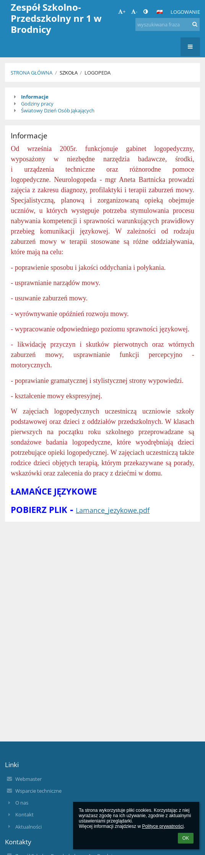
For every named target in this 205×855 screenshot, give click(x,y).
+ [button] (121, 11)
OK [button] (185, 838)
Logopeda (98, 72)
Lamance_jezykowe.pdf (113, 510)
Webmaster (28, 779)
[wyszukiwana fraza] (167, 24)
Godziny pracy (37, 103)
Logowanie (185, 11)
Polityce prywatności (163, 826)
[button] (159, 11)
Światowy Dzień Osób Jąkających (57, 110)
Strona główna (31, 72)
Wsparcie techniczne (38, 790)
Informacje (35, 96)
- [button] (134, 11)
